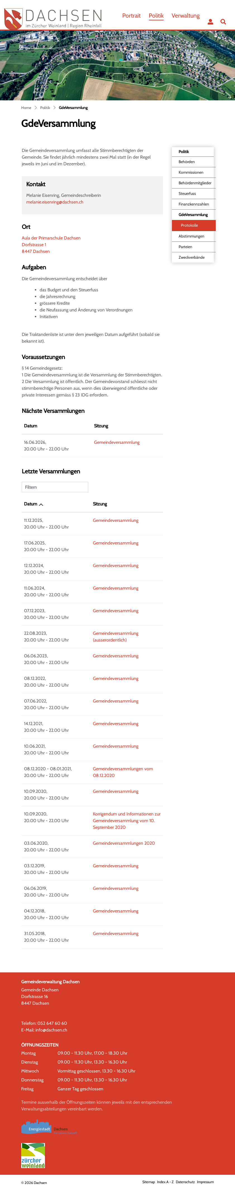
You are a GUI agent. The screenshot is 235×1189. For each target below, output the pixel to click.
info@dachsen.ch (51, 1030)
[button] (224, 22)
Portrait (131, 15)
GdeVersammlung (193, 216)
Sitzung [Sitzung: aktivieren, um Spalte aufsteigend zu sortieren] (80, 425)
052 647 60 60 (52, 1023)
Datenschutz (185, 1182)
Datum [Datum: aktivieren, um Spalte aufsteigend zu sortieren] (30, 504)
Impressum (205, 1182)
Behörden (187, 161)
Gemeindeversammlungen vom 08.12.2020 (117, 768)
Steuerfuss (187, 193)
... (198, 28)
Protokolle (189, 225)
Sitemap (148, 1182)
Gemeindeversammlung (96, 442)
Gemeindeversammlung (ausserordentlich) (116, 633)
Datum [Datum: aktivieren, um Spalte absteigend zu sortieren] (30, 425)
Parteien (185, 246)
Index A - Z (165, 1182)
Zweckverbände (192, 257)
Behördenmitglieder (195, 182)
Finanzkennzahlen (194, 204)
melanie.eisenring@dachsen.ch (54, 202)
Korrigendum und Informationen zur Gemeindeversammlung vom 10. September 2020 (118, 820)
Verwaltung (186, 15)
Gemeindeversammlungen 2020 (107, 843)
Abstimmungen (191, 236)
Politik (156, 15)
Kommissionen (191, 172)
